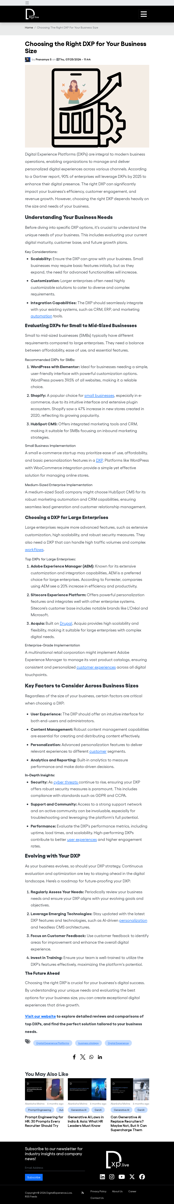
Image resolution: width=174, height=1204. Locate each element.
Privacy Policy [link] (98, 1191)
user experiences (82, 839)
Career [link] (132, 1191)
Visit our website (40, 1016)
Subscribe (33, 1177)
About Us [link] (117, 1191)
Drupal (66, 623)
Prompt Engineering (39, 1109)
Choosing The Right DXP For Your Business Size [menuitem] (67, 27)
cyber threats (66, 782)
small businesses (99, 395)
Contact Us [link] (97, 1197)
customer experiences (96, 667)
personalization (133, 920)
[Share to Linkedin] (100, 1057)
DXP (99, 460)
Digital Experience (118, 1043)
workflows (34, 549)
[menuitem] (29, 27)
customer (98, 751)
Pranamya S (44, 59)
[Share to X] (82, 1057)
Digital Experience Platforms (52, 1043)
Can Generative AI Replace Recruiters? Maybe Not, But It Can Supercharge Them (129, 1123)
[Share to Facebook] (74, 1057)
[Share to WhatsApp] (91, 1057)
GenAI (98, 1109)
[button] (27, 3)
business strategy (88, 1043)
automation (41, 315)
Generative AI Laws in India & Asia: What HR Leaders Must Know (86, 1121)
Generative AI (78, 1109)
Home (29, 27)
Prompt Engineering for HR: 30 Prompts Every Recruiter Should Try (44, 1121)
